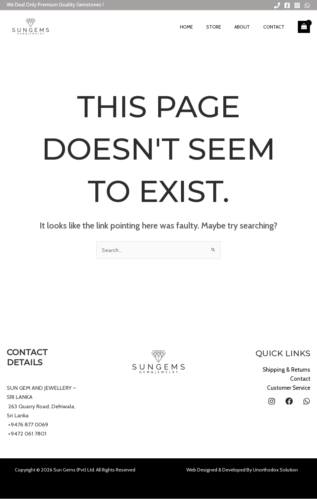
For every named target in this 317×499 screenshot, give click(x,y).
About (249, 27)
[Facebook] (287, 5)
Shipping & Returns (286, 369)
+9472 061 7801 (28, 433)
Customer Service (288, 388)
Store (225, 27)
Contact (276, 27)
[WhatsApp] (307, 5)
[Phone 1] (277, 5)
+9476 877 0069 (29, 424)
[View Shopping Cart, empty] (304, 27)
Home (202, 27)
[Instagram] (297, 5)
